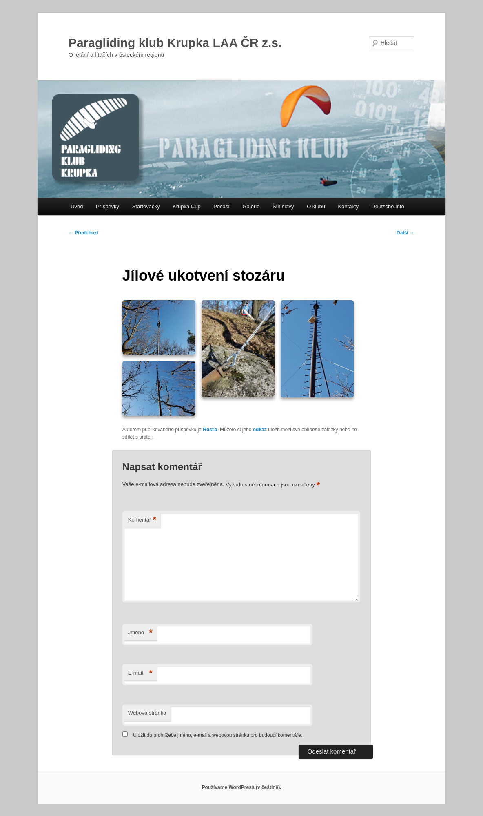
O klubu (316, 206)
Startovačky (146, 206)
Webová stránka (147, 713)
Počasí (221, 206)
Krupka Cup (187, 206)
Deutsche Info (388, 206)
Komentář (142, 520)
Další (405, 233)
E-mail (140, 673)
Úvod (77, 206)
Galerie (250, 206)
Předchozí (83, 233)
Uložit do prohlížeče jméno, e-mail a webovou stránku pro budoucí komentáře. (217, 735)
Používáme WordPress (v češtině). (241, 787)
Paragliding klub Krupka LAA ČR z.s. (175, 42)
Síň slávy (283, 206)
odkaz (260, 430)
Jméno (140, 633)
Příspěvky (107, 206)
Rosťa (210, 430)
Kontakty (348, 206)
